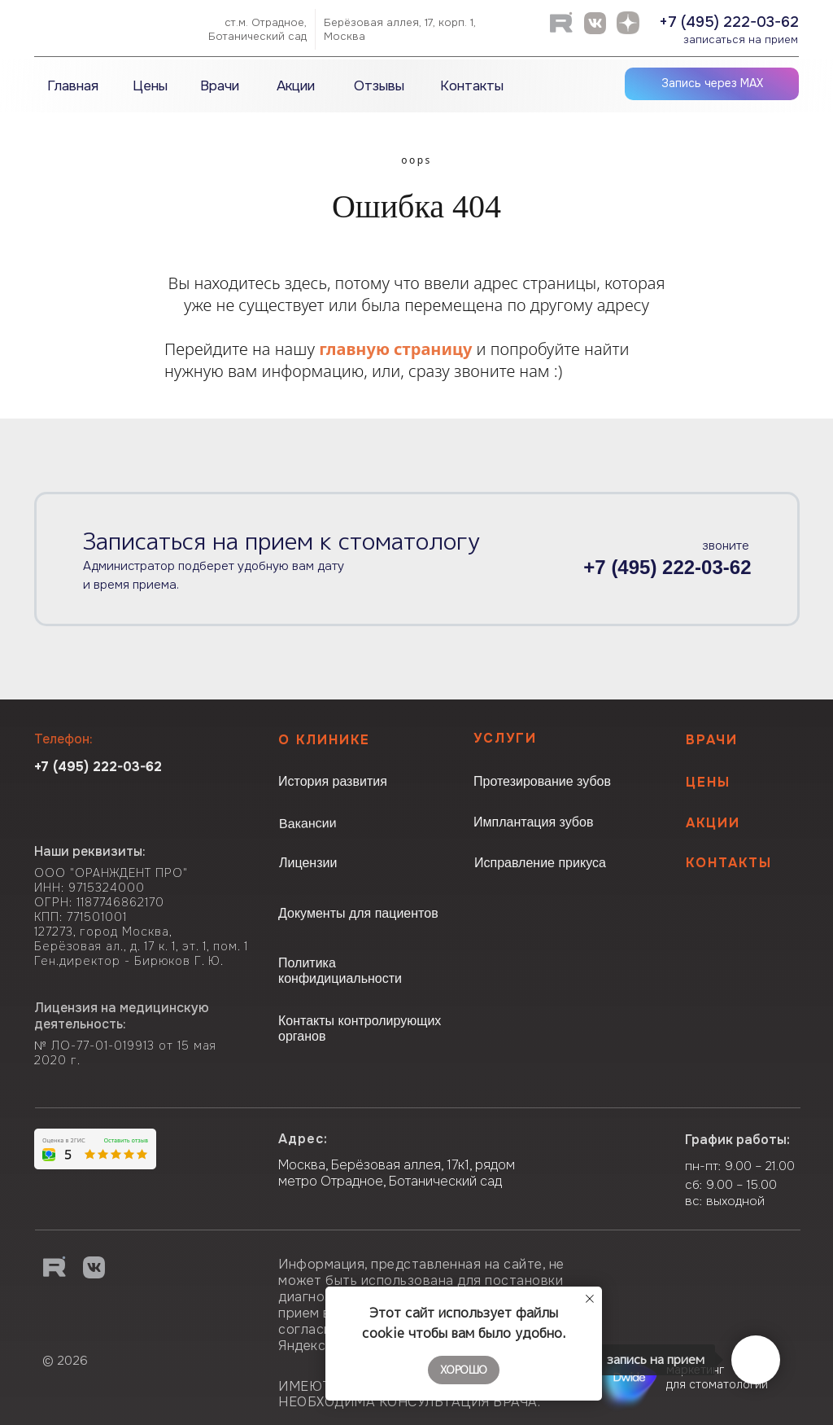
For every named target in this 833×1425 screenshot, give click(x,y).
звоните (725, 545)
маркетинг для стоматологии (717, 1377)
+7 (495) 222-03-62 (729, 22)
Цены (708, 782)
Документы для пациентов (358, 913)
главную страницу (395, 349)
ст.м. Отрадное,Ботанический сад (257, 29)
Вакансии (308, 823)
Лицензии (308, 863)
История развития (332, 781)
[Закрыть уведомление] (590, 1299)
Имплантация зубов (533, 822)
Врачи (712, 739)
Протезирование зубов (542, 781)
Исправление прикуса (540, 863)
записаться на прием (740, 39)
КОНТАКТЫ (729, 862)
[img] (109, 28)
